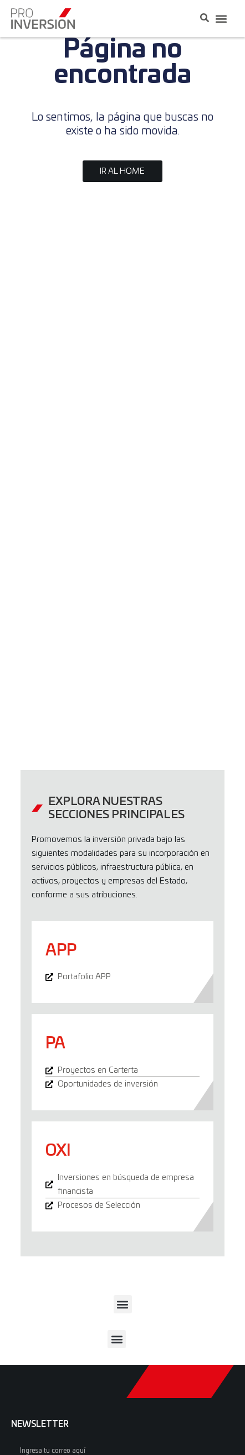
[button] (221, 18)
